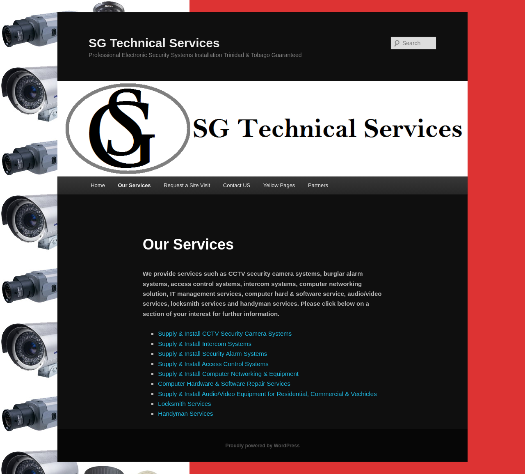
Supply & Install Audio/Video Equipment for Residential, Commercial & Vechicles (267, 393)
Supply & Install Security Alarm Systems (212, 353)
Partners (318, 185)
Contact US (236, 185)
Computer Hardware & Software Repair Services (224, 383)
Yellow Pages (279, 185)
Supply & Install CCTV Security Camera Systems (225, 333)
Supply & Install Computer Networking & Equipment (228, 373)
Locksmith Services (184, 403)
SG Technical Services (154, 43)
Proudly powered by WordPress (262, 446)
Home (98, 185)
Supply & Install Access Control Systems (213, 363)
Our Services (134, 185)
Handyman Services (185, 413)
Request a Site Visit (187, 185)
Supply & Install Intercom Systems (204, 343)
